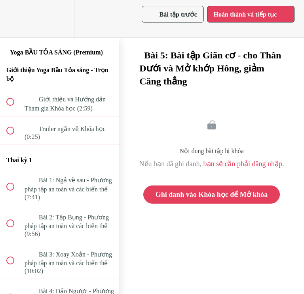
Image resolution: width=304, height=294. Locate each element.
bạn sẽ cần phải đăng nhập (242, 164)
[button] (14, 18)
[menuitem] (59, 18)
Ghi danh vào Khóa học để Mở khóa (212, 194)
